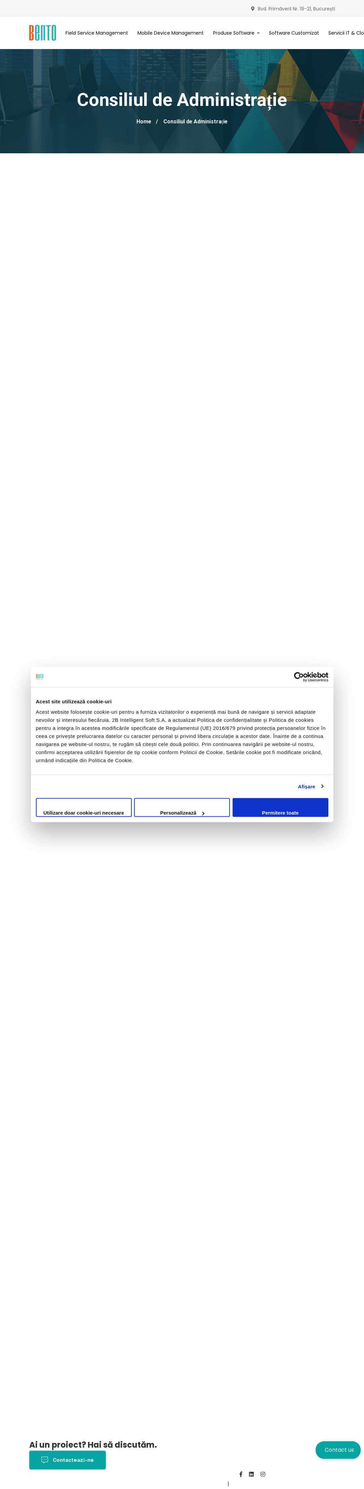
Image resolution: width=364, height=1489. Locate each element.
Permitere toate (280, 813)
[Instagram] (263, 1474)
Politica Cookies (102, 1484)
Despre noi (142, 1484)
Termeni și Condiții (53, 1484)
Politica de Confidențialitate (177, 1474)
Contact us (339, 1450)
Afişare (307, 786)
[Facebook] (241, 1474)
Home (143, 121)
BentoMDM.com (206, 1484)
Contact (171, 1484)
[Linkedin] (251, 1474)
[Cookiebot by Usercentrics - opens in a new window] (299, 677)
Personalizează (182, 813)
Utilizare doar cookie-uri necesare (83, 813)
